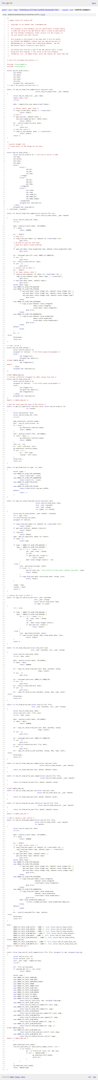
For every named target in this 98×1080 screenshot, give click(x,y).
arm (10, 9)
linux (16, 9)
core (71, 9)
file (42, 14)
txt (89, 1077)
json (94, 1077)
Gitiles (12, 1077)
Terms (23, 1077)
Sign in (94, 3)
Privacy (17, 1077)
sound (65, 9)
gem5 (4, 9)
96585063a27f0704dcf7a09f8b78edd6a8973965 (39, 9)
